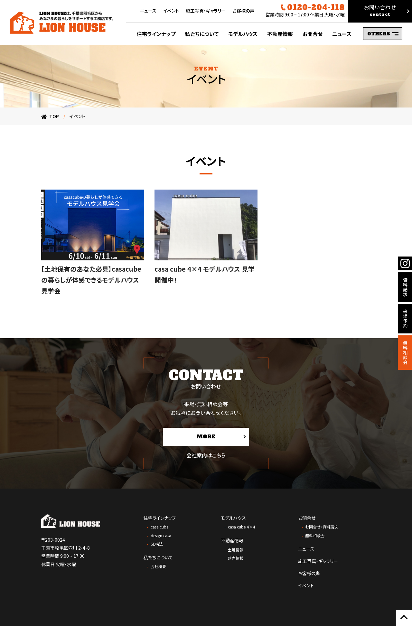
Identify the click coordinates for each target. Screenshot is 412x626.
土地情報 (235, 549)
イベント (171, 10)
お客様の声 (243, 10)
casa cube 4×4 (241, 526)
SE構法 (157, 544)
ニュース (148, 10)
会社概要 (158, 566)
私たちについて (158, 557)
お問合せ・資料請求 (321, 526)
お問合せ (306, 518)
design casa (161, 535)
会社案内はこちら (206, 455)
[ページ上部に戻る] (404, 618)
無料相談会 (314, 535)
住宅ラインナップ (160, 518)
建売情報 (235, 558)
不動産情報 (232, 540)
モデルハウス (233, 518)
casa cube (159, 526)
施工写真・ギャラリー (206, 10)
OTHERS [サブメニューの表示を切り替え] (382, 34)
